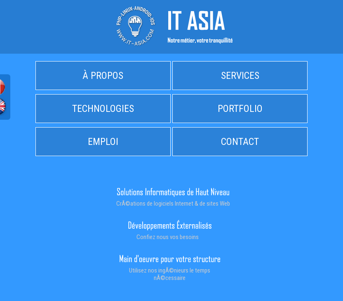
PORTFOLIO (240, 108)
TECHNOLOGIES (103, 108)
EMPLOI (103, 141)
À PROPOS (102, 75)
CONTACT (240, 141)
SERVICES (240, 75)
